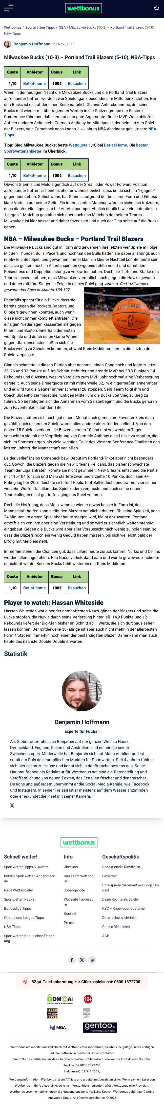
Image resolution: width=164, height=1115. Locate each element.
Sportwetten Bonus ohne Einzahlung (29, 939)
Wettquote (78, 145)
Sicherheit (110, 876)
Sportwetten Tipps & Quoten (26, 867)
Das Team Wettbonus (79, 879)
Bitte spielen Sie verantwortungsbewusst (130, 888)
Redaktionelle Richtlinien (121, 867)
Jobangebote (74, 890)
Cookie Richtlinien (116, 926)
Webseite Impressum (78, 902)
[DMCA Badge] (64, 999)
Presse (69, 922)
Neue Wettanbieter (18, 890)
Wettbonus (13, 27)
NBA (62, 27)
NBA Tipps (12, 926)
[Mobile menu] (8, 8)
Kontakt (70, 913)
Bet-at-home (34, 84)
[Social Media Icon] (72, 960)
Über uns (71, 867)
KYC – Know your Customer (124, 908)
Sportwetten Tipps (40, 27)
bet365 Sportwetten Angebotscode (29, 879)
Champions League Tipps (24, 917)
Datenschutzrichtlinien (119, 917)
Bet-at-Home (115, 145)
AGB (105, 936)
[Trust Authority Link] (100, 1013)
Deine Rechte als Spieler (120, 899)
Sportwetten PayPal (19, 899)
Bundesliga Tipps (17, 908)
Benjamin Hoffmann (32, 44)
